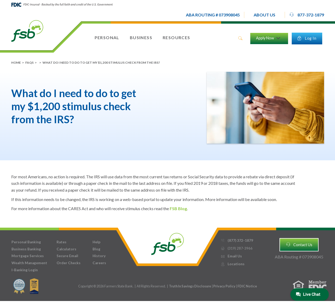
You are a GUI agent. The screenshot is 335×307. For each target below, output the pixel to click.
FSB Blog (178, 208)
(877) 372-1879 (237, 240)
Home (16, 62)
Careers (99, 263)
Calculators (66, 249)
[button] (264, 15)
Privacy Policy (224, 286)
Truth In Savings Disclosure (190, 286)
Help (96, 242)
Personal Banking (26, 242)
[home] (27, 30)
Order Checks (69, 263)
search (240, 38)
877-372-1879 (306, 14)
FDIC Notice (247, 286)
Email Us (231, 256)
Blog (96, 249)
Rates (61, 242)
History (99, 256)
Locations (233, 264)
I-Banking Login (24, 270)
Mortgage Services (27, 256)
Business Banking (26, 249)
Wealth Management (29, 263)
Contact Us (299, 244)
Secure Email (67, 256)
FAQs (29, 62)
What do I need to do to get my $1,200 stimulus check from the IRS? (101, 62)
